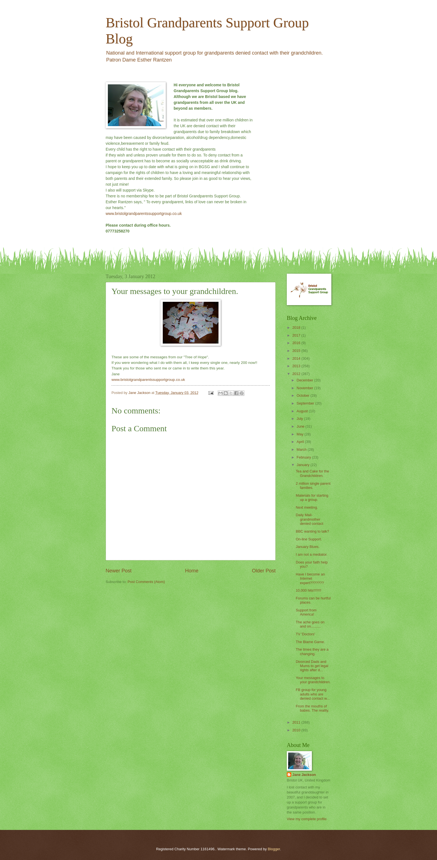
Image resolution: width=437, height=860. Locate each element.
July (300, 418)
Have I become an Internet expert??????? (310, 578)
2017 (296, 335)
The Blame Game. (310, 642)
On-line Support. (309, 539)
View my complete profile (307, 819)
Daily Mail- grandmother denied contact (309, 519)
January (303, 465)
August (303, 411)
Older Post (264, 571)
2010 (296, 730)
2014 (296, 358)
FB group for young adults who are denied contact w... (313, 694)
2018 (296, 327)
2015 (296, 351)
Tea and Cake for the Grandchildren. (312, 473)
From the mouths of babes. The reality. (312, 708)
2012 (296, 374)
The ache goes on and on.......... (310, 624)
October (303, 395)
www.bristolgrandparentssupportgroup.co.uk (144, 213)
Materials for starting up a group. (312, 497)
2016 (296, 343)
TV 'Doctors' (305, 634)
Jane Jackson (304, 775)
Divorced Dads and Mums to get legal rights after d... (312, 666)
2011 (296, 722)
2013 (296, 366)
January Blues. (307, 547)
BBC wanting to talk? (312, 531)
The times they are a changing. (312, 651)
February (304, 457)
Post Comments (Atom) (146, 582)
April (301, 442)
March (302, 449)
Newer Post (119, 571)
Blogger (274, 849)
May (300, 434)
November (305, 388)
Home (191, 571)
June (301, 426)
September (306, 403)
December (305, 380)
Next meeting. (307, 507)
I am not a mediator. (311, 554)
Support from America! (306, 612)
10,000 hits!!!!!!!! (308, 590)
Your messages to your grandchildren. (313, 680)
